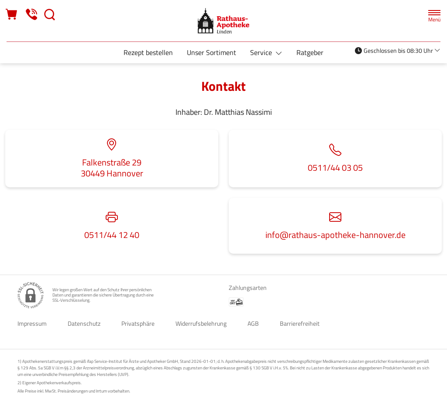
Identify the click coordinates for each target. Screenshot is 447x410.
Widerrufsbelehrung (201, 323)
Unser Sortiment (211, 52)
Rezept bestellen (148, 52)
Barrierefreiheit (300, 323)
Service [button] (262, 52)
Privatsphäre (138, 323)
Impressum (32, 323)
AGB (253, 323)
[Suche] (50, 14)
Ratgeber (309, 52)
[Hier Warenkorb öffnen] (12, 15)
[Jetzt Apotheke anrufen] (31, 15)
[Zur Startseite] (223, 20)
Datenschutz (84, 323)
